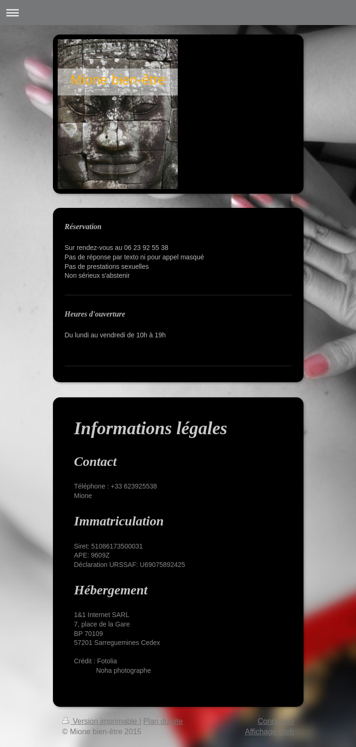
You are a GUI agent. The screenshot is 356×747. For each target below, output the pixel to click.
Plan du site (163, 721)
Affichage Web (269, 732)
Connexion (276, 721)
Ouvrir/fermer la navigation (178, 12)
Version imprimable (100, 721)
